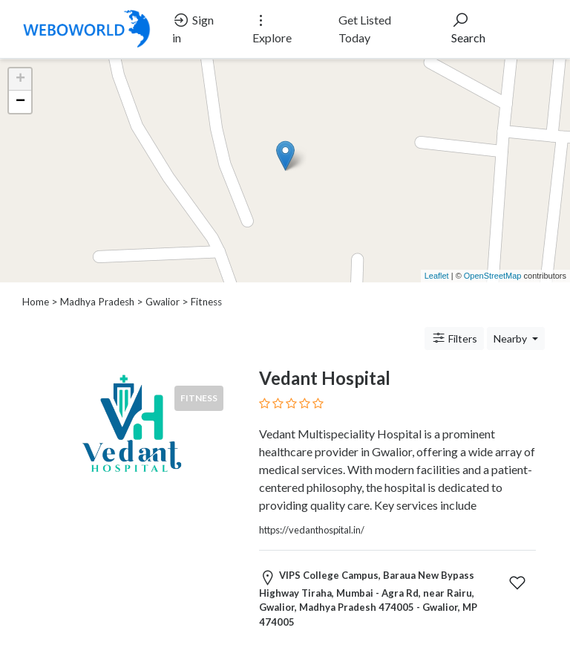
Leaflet (437, 275)
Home (35, 302)
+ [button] (20, 79)
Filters (454, 338)
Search (468, 28)
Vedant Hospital (324, 378)
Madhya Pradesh (97, 302)
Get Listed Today (364, 29)
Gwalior (162, 302)
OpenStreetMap (493, 275)
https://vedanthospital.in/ (311, 530)
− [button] (20, 102)
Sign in (193, 28)
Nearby (511, 338)
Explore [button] (272, 28)
